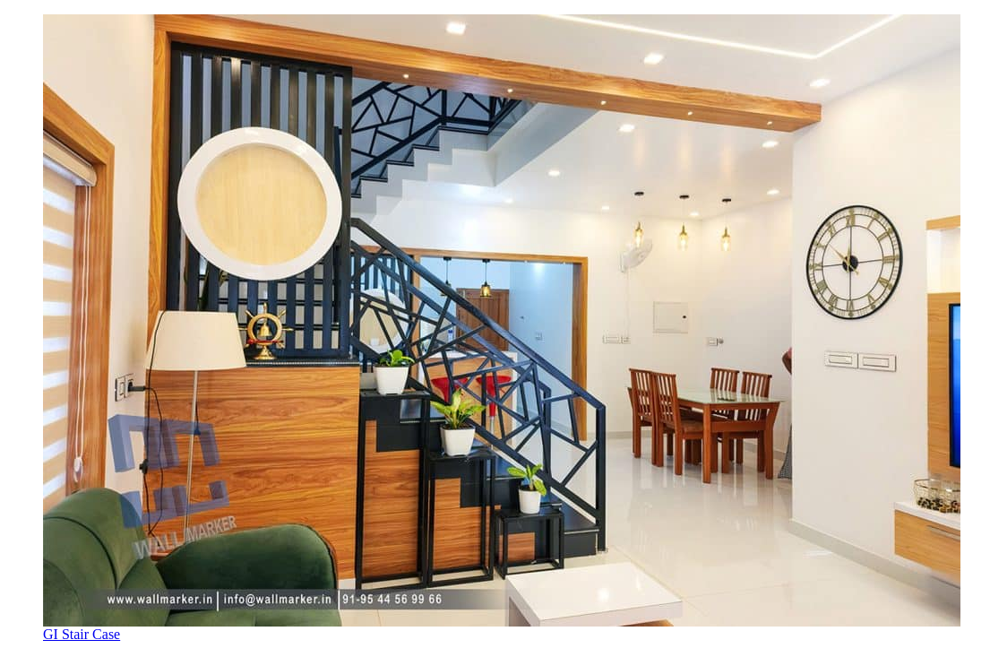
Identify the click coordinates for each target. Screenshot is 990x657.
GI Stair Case (81, 634)
